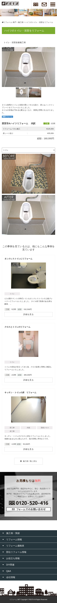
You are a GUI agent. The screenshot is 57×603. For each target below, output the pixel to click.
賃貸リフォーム (7, 116)
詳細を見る (28, 314)
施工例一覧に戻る (28, 461)
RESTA (31, 599)
